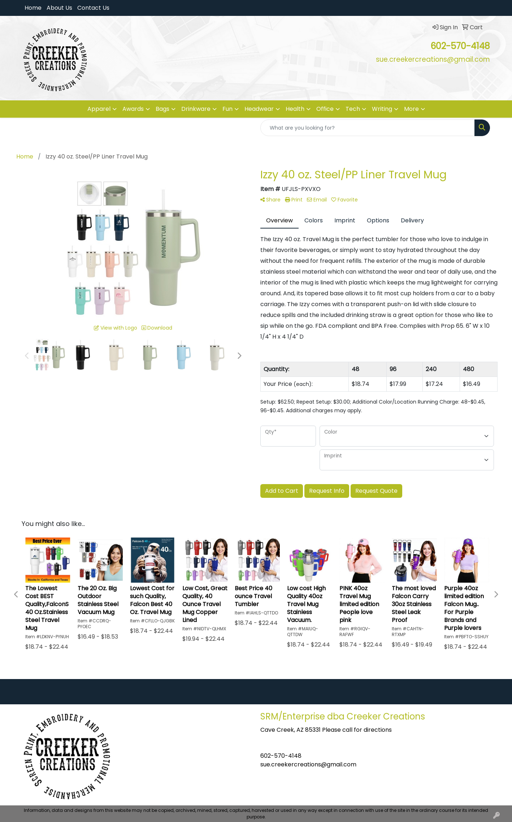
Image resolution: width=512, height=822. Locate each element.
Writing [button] (382, 109)
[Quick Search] (367, 127)
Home (33, 8)
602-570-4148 (280, 756)
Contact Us (93, 8)
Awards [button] (133, 109)
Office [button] (325, 109)
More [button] (411, 109)
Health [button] (295, 109)
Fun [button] (227, 109)
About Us (59, 8)
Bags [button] (162, 109)
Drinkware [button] (196, 109)
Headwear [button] (259, 109)
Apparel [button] (98, 109)
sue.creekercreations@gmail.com (308, 764)
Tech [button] (353, 109)
